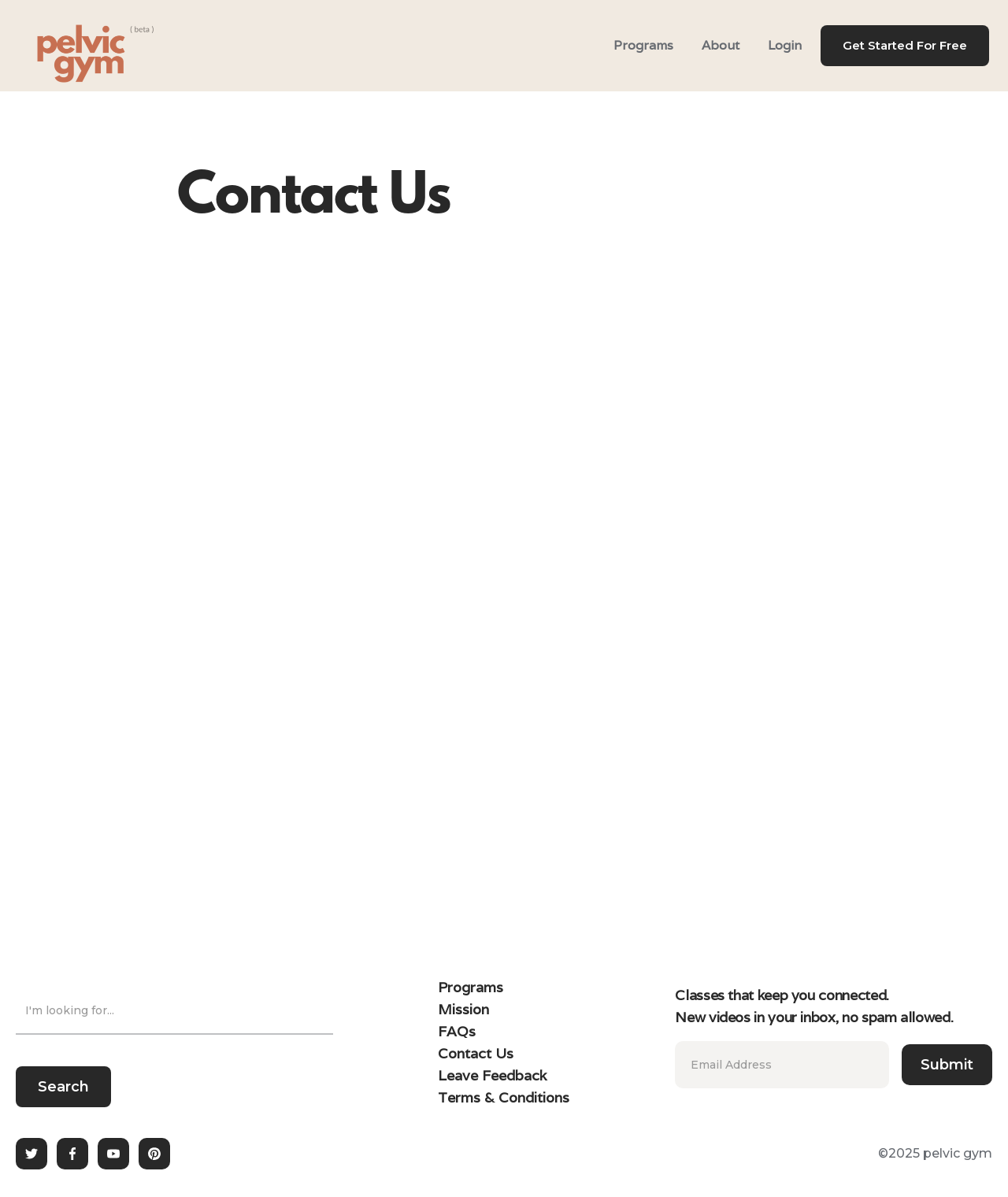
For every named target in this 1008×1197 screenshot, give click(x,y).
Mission (463, 1009)
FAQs (457, 1031)
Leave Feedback (492, 1075)
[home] (75, 45)
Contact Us (475, 1053)
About (720, 45)
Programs (643, 45)
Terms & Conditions (503, 1097)
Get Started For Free (905, 45)
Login (785, 45)
